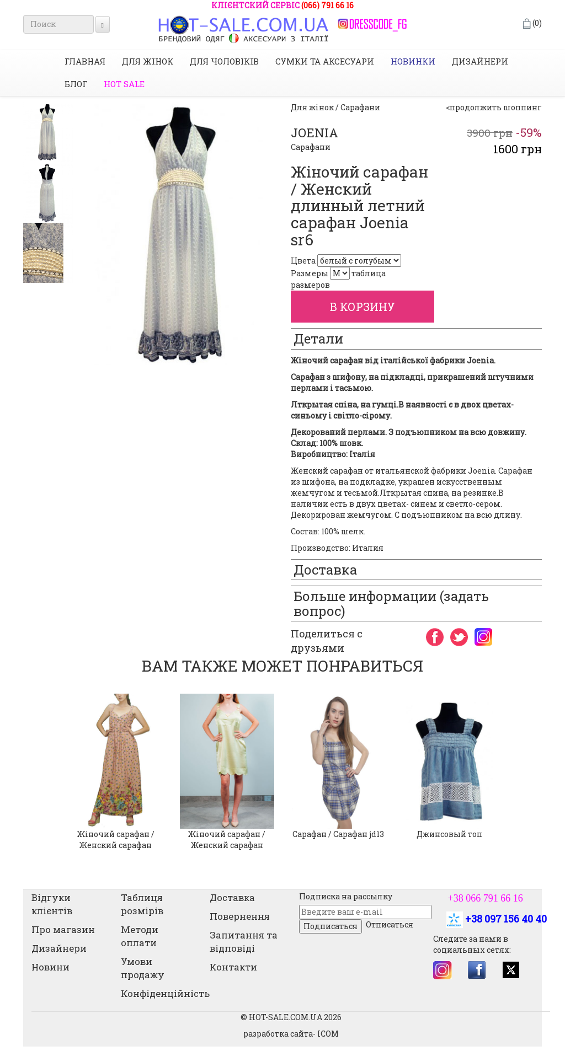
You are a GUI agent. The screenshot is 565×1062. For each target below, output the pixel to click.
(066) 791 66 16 (327, 5)
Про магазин (63, 929)
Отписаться (389, 924)
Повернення (240, 916)
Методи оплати (139, 936)
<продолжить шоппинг (494, 107)
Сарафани (311, 147)
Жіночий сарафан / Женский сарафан (115, 839)
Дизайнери (480, 61)
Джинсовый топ (449, 834)
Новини (50, 967)
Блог (76, 83)
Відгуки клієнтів (51, 904)
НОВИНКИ (413, 61)
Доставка (232, 897)
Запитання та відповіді (244, 941)
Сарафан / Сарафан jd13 (338, 834)
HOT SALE (124, 83)
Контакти (233, 967)
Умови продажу (142, 968)
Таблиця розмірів (142, 904)
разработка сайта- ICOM (291, 1033)
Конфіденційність (165, 993)
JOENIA (314, 133)
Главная (85, 61)
